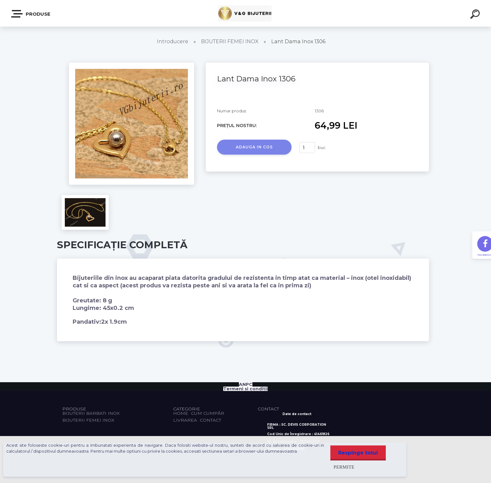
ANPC (245, 384)
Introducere (172, 41)
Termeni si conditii (245, 389)
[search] (476, 15)
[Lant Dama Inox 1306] (131, 65)
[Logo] (245, 13)
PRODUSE (31, 14)
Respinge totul (358, 453)
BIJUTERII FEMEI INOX (229, 41)
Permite (343, 467)
